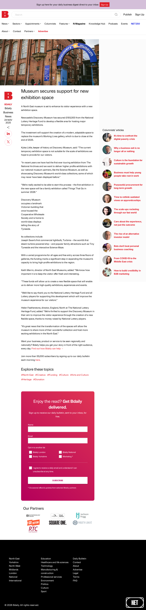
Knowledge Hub (97, 23)
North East (14, 558)
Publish (127, 14)
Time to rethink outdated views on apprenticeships (122, 198)
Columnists (50, 23)
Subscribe (57, 480)
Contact (17, 31)
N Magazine (79, 23)
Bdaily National (69, 452)
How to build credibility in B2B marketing (122, 272)
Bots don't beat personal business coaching (121, 247)
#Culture (63, 374)
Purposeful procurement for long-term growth (123, 186)
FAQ (75, 580)
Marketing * (68, 456)
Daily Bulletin (79, 558)
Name (30, 424)
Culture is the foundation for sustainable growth (122, 161)
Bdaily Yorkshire (40, 456)
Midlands (13, 569)
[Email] (58, 440)
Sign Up (104, 4)
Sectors (16, 23)
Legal (75, 573)
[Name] (58, 429)
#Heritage (26, 379)
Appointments (32, 23)
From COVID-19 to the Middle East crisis (119, 260)
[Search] (116, 15)
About (5, 31)
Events (124, 23)
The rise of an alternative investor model (121, 235)
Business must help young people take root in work (122, 174)
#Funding (52, 374)
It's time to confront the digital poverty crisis (120, 137)
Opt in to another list (36, 447)
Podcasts (113, 23)
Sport (43, 591)
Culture (44, 587)
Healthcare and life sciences (54, 562)
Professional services (51, 576)
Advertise (43, 31)
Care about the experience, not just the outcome (122, 223)
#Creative (40, 374)
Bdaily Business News (8, 112)
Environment (47, 580)
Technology (47, 565)
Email (30, 436)
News (4, 23)
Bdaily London (39, 452)
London (13, 573)
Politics (44, 583)
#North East (27, 374)
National (13, 576)
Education (46, 558)
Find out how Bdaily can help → (47, 348)
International (15, 580)
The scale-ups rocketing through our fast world (121, 210)
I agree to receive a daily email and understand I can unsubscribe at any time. (55, 469)
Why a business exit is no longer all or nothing (121, 149)
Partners (28, 31)
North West (14, 565)
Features (63, 23)
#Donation (38, 379)
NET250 (135, 23)
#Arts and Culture (79, 374)
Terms (76, 576)
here (38, 359)
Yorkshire (13, 562)
